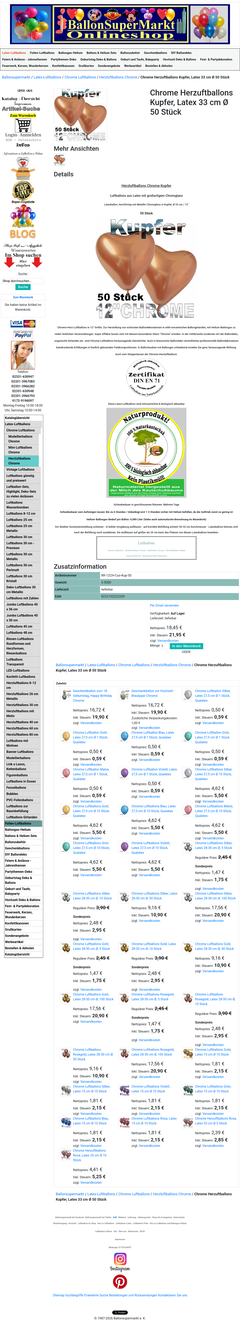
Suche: (23, 274)
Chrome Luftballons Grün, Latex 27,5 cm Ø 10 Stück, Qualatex (91, 848)
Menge (155, 645)
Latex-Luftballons (47, 77)
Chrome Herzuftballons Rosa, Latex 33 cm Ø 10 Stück (89, 1155)
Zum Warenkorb (23, 297)
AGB (115, 1217)
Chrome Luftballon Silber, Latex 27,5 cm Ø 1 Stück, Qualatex (213, 695)
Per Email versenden (164, 605)
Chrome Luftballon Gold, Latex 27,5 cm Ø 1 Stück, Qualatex (90, 737)
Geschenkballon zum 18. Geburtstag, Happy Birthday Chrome (92, 695)
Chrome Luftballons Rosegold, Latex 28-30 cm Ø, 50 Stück (93, 1054)
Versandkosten (168, 641)
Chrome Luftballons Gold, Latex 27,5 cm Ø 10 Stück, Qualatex (91, 811)
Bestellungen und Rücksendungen (133, 1295)
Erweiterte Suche (96, 1295)
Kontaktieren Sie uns (172, 1295)
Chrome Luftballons (80, 77)
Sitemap (59, 1295)
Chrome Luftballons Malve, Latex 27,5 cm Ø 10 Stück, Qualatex (214, 811)
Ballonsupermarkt (16, 77)
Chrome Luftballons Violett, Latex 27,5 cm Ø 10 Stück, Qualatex (150, 848)
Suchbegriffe (74, 1295)
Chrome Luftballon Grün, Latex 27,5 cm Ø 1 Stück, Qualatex (212, 737)
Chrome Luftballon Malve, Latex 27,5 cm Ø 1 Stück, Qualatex (91, 774)
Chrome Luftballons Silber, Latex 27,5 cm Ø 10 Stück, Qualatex (213, 774)
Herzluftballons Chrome (118, 77)
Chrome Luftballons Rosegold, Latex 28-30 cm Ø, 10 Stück (215, 999)
